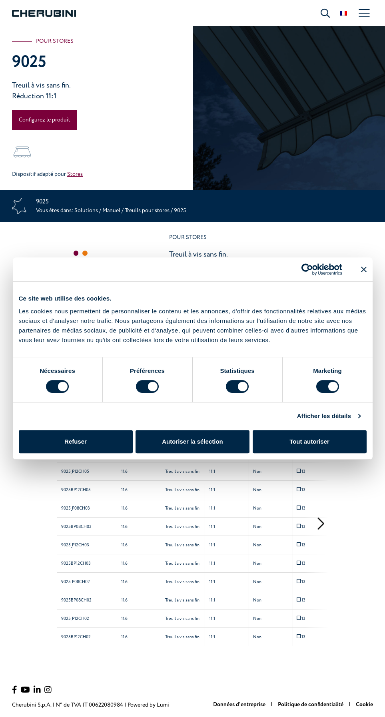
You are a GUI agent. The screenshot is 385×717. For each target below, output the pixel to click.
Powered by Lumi (148, 705)
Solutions (86, 210)
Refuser (75, 441)
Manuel (111, 210)
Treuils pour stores (148, 210)
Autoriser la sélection (192, 441)
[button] (76, 253)
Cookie (364, 705)
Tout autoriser (309, 441)
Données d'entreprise (240, 705)
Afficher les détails (324, 415)
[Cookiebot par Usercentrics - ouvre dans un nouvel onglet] (307, 269)
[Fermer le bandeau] (364, 269)
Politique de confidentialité (311, 705)
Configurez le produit (44, 119)
